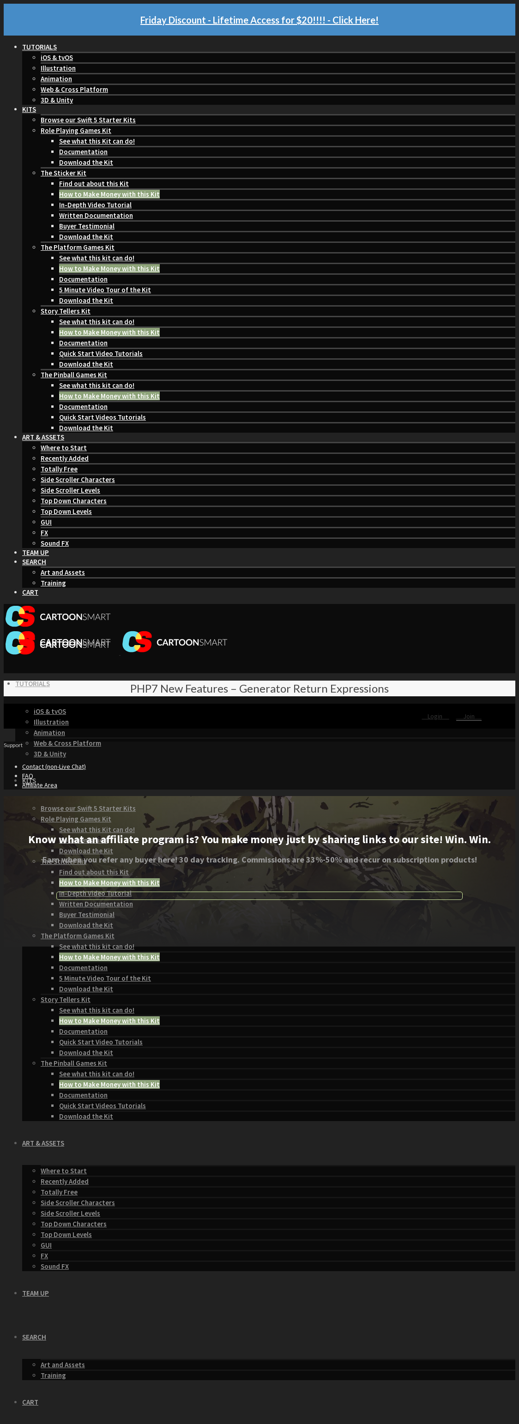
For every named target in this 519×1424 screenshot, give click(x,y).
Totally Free (59, 469)
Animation (56, 78)
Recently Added (65, 458)
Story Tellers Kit (66, 311)
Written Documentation (96, 215)
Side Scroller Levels (70, 490)
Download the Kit (86, 162)
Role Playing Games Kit (76, 130)
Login (435, 716)
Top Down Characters (74, 500)
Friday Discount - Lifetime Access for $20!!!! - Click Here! (259, 19)
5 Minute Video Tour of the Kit (105, 289)
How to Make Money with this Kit (109, 194)
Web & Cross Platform (74, 89)
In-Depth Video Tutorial (95, 204)
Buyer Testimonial (87, 226)
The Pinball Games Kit (74, 374)
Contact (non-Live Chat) (54, 766)
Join (469, 716)
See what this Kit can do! (97, 141)
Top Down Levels (66, 511)
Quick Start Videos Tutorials (102, 417)
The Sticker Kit (63, 173)
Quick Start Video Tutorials (101, 353)
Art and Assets (63, 572)
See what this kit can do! (96, 257)
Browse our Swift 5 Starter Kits (88, 119)
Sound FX (55, 543)
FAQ (27, 776)
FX (44, 532)
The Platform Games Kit (78, 247)
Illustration (58, 68)
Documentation (83, 151)
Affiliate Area (39, 785)
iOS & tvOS (57, 57)
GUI (46, 522)
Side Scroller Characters (78, 479)
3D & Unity (57, 100)
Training (53, 583)
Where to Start (64, 447)
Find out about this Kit (94, 183)
